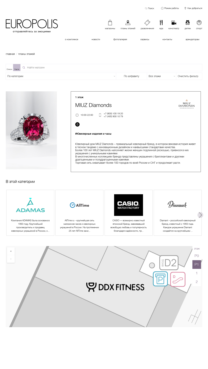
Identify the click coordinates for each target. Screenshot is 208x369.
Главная (10, 54)
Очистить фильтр (188, 76)
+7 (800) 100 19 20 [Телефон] (113, 113)
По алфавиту (131, 76)
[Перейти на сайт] (77, 124)
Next (200, 215)
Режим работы (171, 8)
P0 (197, 256)
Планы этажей (26, 54)
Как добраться (193, 8)
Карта (16, 69)
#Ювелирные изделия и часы (93, 133)
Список (9, 69)
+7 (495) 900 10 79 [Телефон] (113, 116)
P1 (197, 264)
